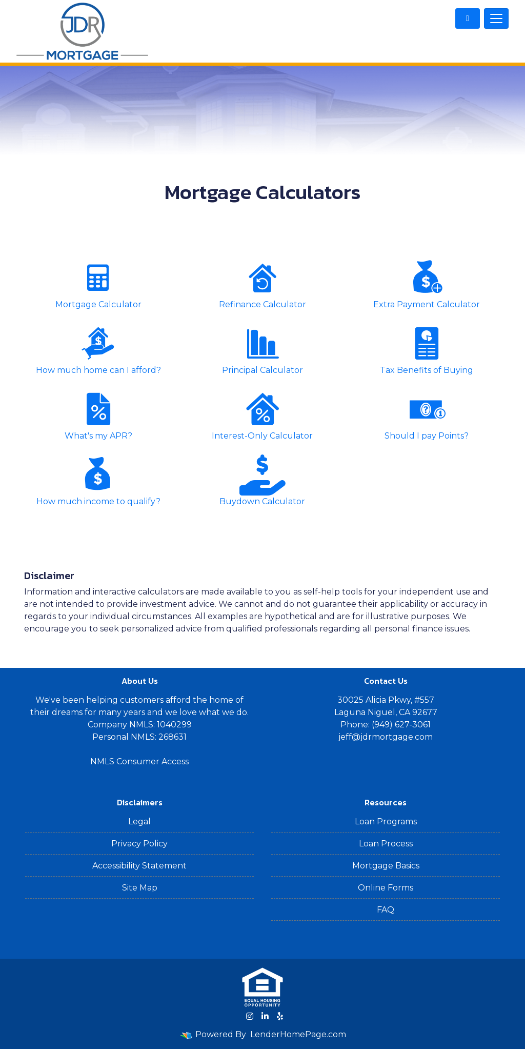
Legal (139, 821)
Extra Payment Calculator (426, 283)
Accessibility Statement (139, 865)
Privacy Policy (139, 843)
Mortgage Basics (385, 865)
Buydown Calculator (262, 480)
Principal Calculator (262, 349)
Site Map (139, 888)
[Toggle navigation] (496, 18)
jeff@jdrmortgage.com (385, 737)
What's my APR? (98, 415)
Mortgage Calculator (98, 283)
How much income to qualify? (98, 480)
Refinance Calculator (262, 283)
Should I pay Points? (426, 415)
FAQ (385, 910)
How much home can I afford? (98, 349)
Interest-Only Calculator (262, 415)
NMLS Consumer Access (139, 761)
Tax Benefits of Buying (426, 349)
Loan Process (386, 843)
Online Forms (385, 888)
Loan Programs (386, 821)
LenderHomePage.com (298, 1034)
